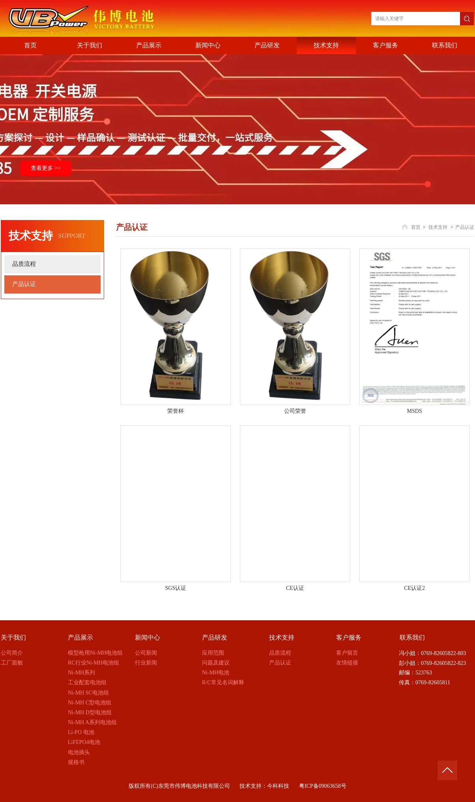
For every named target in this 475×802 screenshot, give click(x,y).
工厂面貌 (12, 663)
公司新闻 (146, 653)
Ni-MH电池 (215, 673)
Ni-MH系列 (81, 673)
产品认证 (464, 227)
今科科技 (278, 786)
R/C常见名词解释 (223, 682)
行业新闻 (146, 663)
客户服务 (348, 637)
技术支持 (437, 227)
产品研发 (214, 637)
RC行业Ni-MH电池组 (93, 663)
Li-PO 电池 (81, 732)
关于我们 (13, 637)
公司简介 (12, 653)
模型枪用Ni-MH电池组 (95, 653)
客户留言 (347, 653)
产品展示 (80, 637)
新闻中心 (147, 637)
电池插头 (79, 752)
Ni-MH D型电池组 (90, 712)
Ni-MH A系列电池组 (92, 722)
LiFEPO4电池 (84, 742)
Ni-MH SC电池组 (88, 693)
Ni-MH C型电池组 (89, 703)
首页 (416, 227)
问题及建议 (216, 663)
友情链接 (347, 663)
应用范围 (213, 653)
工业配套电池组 (87, 682)
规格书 (76, 762)
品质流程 (280, 653)
